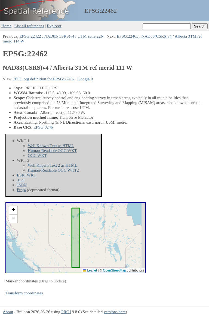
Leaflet (90, 270)
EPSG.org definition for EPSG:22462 (44, 79)
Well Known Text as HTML (51, 145)
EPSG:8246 (43, 127)
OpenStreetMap (114, 270)
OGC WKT (37, 155)
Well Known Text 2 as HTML (52, 165)
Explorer (54, 25)
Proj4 (21, 189)
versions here (115, 311)
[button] (13, 210)
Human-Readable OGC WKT (52, 150)
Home (6, 25)
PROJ (66, 311)
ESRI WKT (26, 175)
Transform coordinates (24, 293)
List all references (29, 25)
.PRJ (20, 180)
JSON (22, 184)
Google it (85, 79)
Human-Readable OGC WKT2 (53, 170)
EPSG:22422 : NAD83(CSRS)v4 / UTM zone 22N (61, 36)
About (8, 311)
